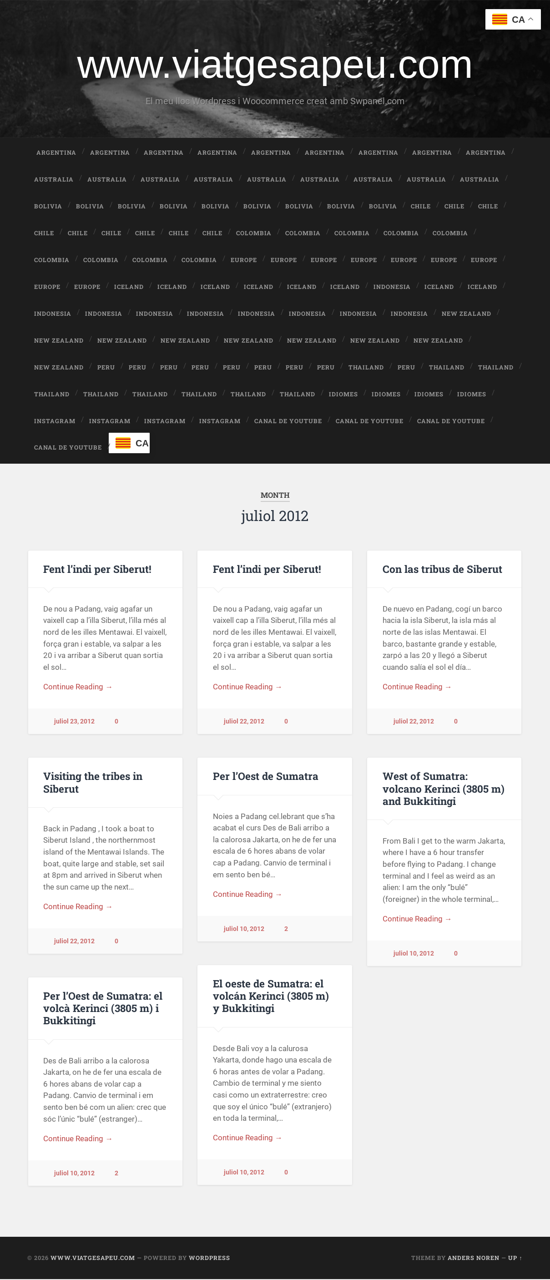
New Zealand (466, 314)
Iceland (129, 287)
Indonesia (392, 287)
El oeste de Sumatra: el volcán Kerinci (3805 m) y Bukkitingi (271, 996)
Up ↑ (515, 1259)
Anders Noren (474, 1259)
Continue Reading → (78, 688)
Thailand (366, 368)
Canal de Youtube (288, 421)
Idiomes (343, 394)
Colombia (254, 234)
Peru (106, 368)
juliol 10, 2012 (244, 930)
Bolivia (48, 207)
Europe (244, 261)
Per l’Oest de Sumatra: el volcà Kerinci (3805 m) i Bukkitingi (102, 1009)
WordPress (209, 1259)
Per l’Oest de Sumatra (265, 777)
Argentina (56, 153)
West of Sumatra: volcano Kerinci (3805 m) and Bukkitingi (444, 789)
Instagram (55, 421)
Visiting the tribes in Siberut (92, 783)
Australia (54, 180)
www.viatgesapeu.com (275, 64)
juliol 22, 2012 (244, 723)
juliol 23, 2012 (74, 723)
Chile (421, 207)
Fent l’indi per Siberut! (97, 570)
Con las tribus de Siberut (442, 570)
